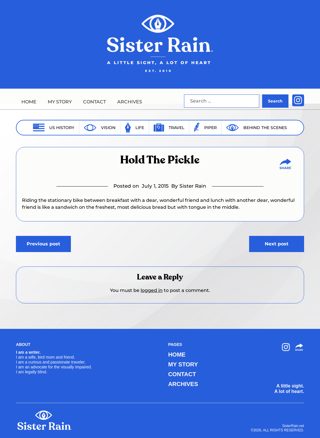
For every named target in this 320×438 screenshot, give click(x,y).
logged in (152, 290)
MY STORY (60, 102)
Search (275, 101)
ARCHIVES (129, 102)
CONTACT (94, 102)
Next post (276, 244)
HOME (28, 102)
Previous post (43, 244)
